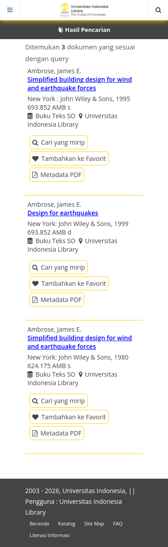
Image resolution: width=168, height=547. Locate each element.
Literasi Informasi (49, 535)
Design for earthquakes (62, 213)
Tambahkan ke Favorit (69, 158)
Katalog (66, 523)
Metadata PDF (57, 174)
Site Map (94, 523)
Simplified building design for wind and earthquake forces (79, 83)
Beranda (39, 523)
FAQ (117, 523)
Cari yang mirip (58, 142)
